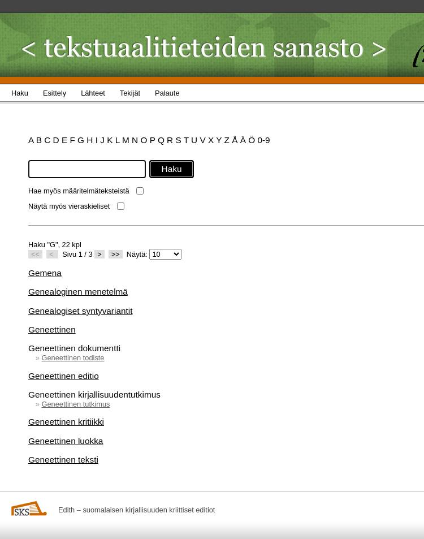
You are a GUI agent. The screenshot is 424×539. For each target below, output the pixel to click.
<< (35, 254)
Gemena (45, 273)
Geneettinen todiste (72, 357)
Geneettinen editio (63, 376)
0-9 (263, 140)
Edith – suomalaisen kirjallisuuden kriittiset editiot (136, 510)
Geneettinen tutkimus (75, 404)
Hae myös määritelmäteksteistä (78, 191)
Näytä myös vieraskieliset (69, 206)
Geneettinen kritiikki (66, 421)
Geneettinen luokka (65, 441)
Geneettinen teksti (63, 459)
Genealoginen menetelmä (78, 291)
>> (115, 254)
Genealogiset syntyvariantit (80, 311)
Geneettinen (52, 329)
